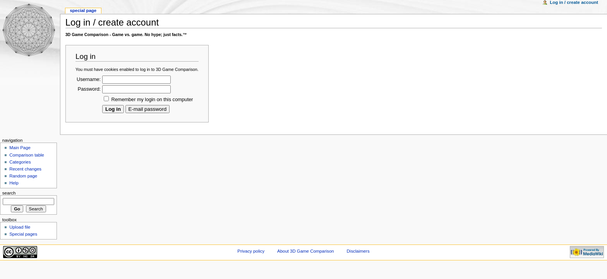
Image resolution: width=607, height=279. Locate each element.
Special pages (23, 234)
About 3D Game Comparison (305, 251)
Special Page (83, 10)
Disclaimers (358, 251)
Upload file (19, 227)
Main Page (20, 147)
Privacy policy (250, 251)
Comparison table (26, 155)
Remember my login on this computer (152, 99)
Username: (89, 79)
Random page (23, 176)
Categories (20, 162)
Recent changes (25, 169)
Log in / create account (574, 2)
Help (14, 183)
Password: (89, 89)
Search (9, 193)
